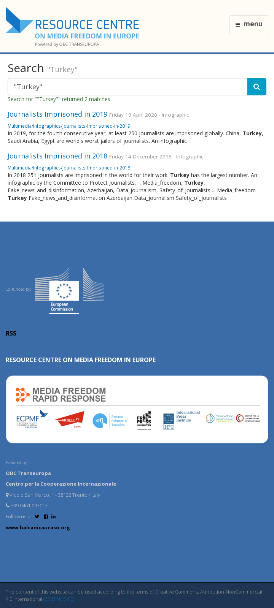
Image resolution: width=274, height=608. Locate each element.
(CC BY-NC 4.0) (58, 598)
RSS (11, 333)
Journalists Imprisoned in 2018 (57, 155)
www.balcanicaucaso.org (38, 527)
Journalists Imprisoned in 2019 (57, 114)
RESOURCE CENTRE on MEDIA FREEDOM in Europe (81, 360)
